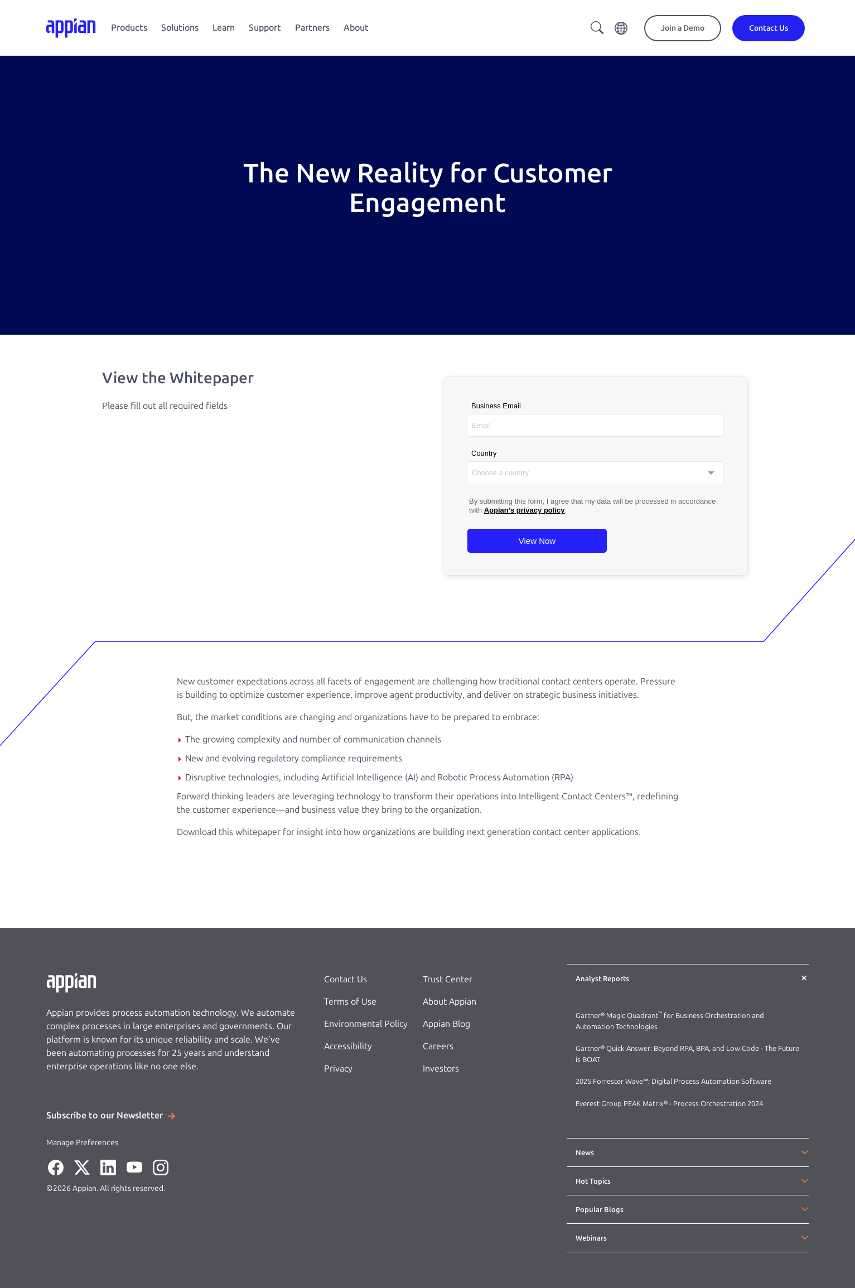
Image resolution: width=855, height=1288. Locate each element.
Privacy (338, 1068)
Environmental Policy (366, 1024)
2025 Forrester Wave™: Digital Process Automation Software (673, 1081)
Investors (441, 1068)
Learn (223, 27)
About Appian (449, 1001)
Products (129, 27)
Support (265, 27)
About (356, 27)
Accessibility (348, 1046)
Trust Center (447, 979)
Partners (312, 27)
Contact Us (345, 979)
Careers (438, 1046)
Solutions (180, 27)
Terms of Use (350, 1001)
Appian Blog (446, 1024)
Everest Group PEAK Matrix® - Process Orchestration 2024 (669, 1103)
